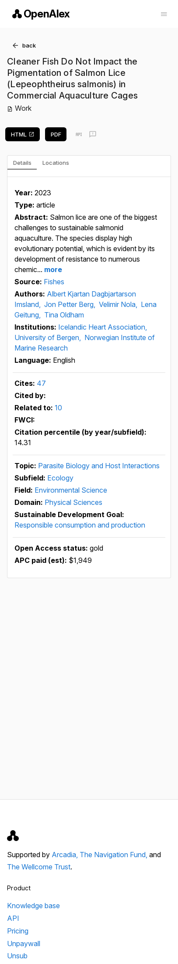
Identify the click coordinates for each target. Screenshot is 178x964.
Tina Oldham (64, 314)
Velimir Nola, (119, 304)
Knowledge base (33, 905)
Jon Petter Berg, (70, 304)
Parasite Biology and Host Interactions (99, 465)
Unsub (17, 955)
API (13, 918)
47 (41, 383)
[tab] (22, 163)
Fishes (54, 281)
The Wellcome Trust (38, 866)
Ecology (60, 477)
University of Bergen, (48, 337)
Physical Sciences (73, 502)
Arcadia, (66, 854)
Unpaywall (23, 943)
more (52, 269)
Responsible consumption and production (79, 525)
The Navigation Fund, (114, 854)
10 (58, 407)
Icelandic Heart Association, (102, 327)
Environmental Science (71, 490)
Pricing (17, 931)
